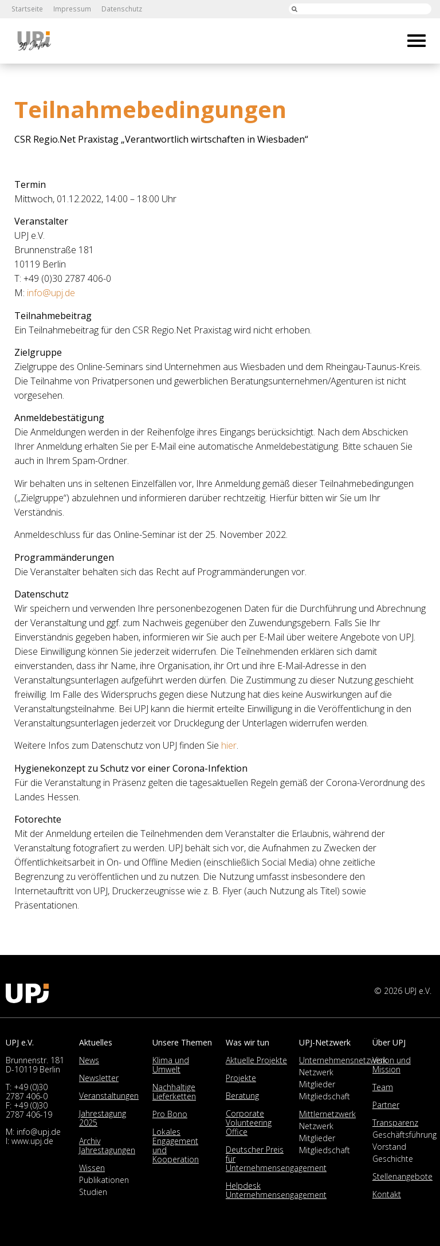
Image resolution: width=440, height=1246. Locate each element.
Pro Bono (169, 1114)
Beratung (242, 1095)
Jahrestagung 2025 (102, 1118)
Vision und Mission (391, 1065)
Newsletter (99, 1077)
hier (229, 745)
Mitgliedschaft (324, 1096)
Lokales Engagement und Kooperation (175, 1145)
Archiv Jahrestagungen (107, 1145)
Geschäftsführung (404, 1134)
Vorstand (389, 1146)
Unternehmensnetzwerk (343, 1060)
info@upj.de (51, 292)
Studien (93, 1191)
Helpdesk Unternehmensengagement (276, 1190)
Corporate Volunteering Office (249, 1122)
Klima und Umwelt (170, 1065)
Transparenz (395, 1122)
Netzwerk (316, 1072)
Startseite (26, 9)
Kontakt (386, 1194)
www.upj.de (32, 1140)
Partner (385, 1104)
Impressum (70, 9)
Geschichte (392, 1158)
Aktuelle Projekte (256, 1060)
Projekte (241, 1077)
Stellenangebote (402, 1176)
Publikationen (104, 1179)
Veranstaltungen (109, 1095)
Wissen (92, 1167)
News (89, 1060)
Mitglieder (317, 1084)
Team (382, 1087)
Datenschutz (119, 9)
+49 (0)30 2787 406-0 (27, 1092)
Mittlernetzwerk (327, 1114)
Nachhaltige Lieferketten (174, 1092)
